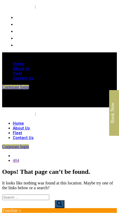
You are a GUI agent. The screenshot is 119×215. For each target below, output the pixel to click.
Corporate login (15, 87)
